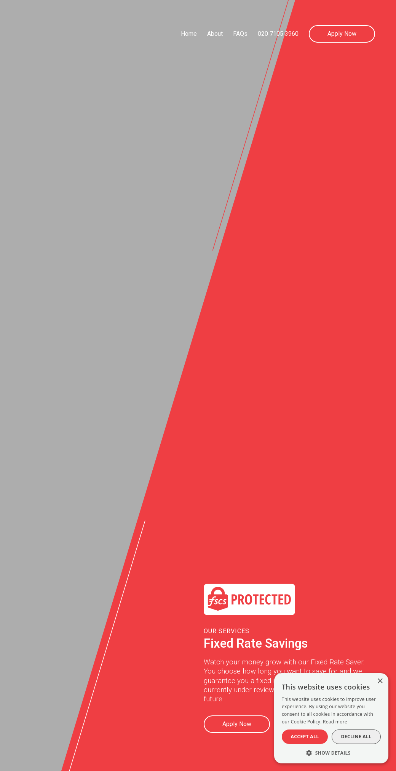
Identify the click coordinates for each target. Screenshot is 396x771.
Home (189, 33)
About (215, 33)
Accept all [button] (305, 736)
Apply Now (341, 33)
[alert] (331, 718)
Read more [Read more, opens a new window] (335, 721)
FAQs (240, 33)
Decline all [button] (356, 736)
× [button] (380, 681)
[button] (331, 752)
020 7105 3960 (278, 33)
